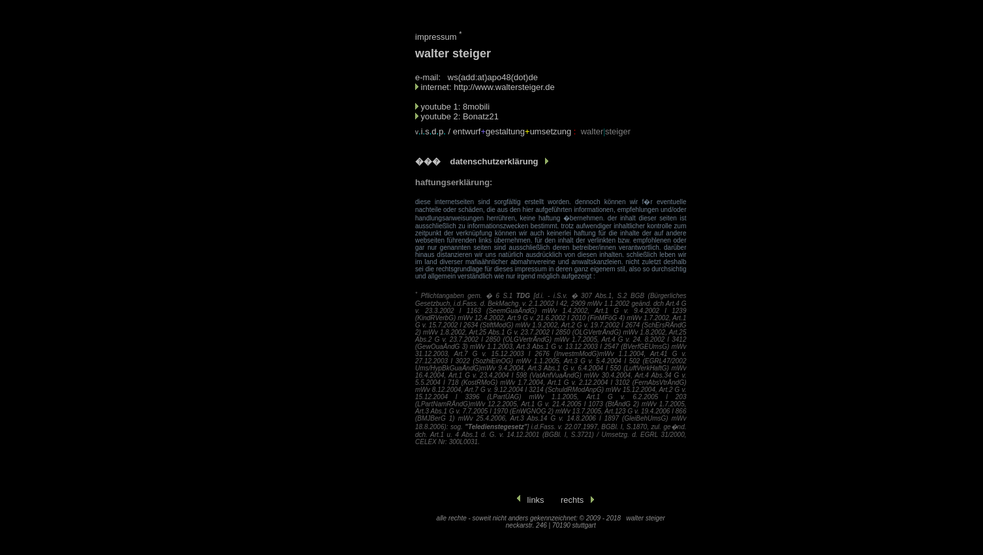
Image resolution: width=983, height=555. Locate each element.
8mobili (476, 107)
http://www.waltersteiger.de (504, 87)
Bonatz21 (481, 116)
